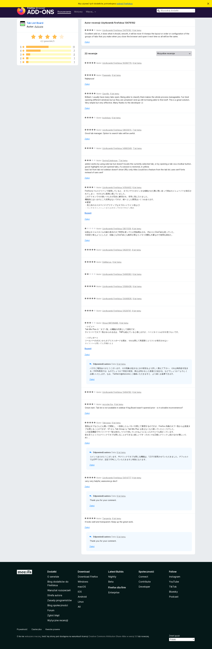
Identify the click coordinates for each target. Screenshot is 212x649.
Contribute (145, 581)
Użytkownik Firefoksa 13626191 (116, 250)
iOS (80, 591)
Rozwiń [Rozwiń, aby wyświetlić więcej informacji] (88, 213)
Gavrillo (105, 93)
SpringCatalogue (109, 160)
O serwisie (53, 576)
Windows (83, 581)
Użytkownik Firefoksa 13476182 (116, 30)
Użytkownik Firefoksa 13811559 (116, 228)
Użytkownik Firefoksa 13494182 (116, 392)
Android (82, 596)
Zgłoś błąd (53, 615)
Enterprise (113, 592)
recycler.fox (107, 404)
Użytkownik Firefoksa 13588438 (117, 286)
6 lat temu (137, 63)
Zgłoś (87, 42)
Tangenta (106, 518)
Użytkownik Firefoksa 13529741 (116, 311)
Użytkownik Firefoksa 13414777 (116, 478)
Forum (50, 610)
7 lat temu (136, 130)
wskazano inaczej (33, 636)
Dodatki (52, 571)
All (79, 606)
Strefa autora (54, 595)
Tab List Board (35, 23)
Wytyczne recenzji (57, 620)
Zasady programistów (59, 600)
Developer (144, 586)
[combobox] (176, 10)
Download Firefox (88, 576)
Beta (110, 581)
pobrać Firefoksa (124, 3)
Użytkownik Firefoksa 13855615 (116, 130)
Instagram (174, 576)
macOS (82, 586)
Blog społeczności (57, 605)
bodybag (106, 118)
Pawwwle (106, 75)
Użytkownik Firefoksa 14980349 (117, 148)
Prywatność (22, 629)
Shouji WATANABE (110, 323)
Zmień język (174, 636)
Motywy (78, 11)
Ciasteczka (37, 629)
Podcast (173, 596)
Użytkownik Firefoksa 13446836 (117, 298)
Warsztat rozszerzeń (59, 590)
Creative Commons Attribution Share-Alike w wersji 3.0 (113, 636)
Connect (143, 576)
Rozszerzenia (64, 11)
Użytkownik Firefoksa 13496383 (116, 274)
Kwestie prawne (53, 629)
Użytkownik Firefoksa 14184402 (116, 187)
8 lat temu (136, 187)
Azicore (38, 26)
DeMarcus (106, 262)
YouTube (174, 581)
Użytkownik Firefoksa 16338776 (117, 63)
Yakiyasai (106, 423)
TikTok (173, 586)
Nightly (112, 576)
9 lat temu (136, 30)
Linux (81, 601)
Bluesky (173, 591)
